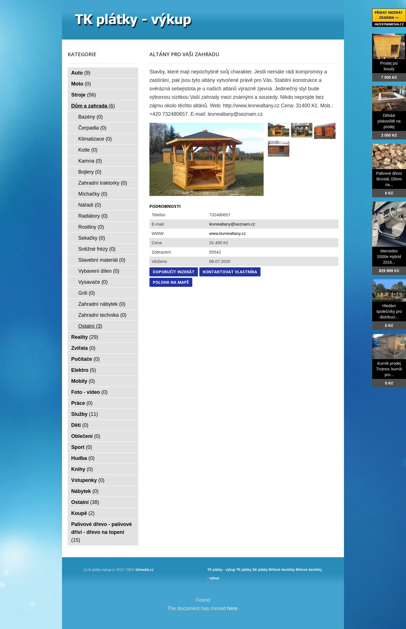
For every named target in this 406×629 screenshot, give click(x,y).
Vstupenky (88, 480)
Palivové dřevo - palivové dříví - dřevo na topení (101, 532)
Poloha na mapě (171, 282)
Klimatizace (95, 139)
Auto (81, 73)
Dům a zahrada (93, 106)
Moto (81, 84)
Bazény (90, 117)
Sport (81, 447)
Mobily (83, 381)
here (232, 608)
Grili (86, 293)
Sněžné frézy (97, 249)
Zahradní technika (102, 315)
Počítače (85, 359)
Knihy (82, 469)
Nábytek (85, 491)
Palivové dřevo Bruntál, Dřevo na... (389, 179)
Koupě (83, 513)
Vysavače (93, 282)
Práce (82, 403)
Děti (80, 425)
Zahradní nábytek (101, 304)
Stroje (83, 95)
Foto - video (89, 392)
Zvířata (83, 348)
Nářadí (89, 205)
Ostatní (90, 326)
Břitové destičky (282, 570)
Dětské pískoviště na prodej (389, 121)
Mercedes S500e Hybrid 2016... (389, 257)
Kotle (88, 150)
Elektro (83, 370)
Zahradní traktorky (102, 183)
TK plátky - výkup (221, 570)
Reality (84, 337)
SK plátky (260, 570)
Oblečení (85, 436)
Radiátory (93, 216)
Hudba (83, 458)
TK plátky (243, 570)
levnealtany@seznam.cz (232, 224)
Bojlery (90, 172)
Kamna (90, 161)
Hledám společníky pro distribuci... (389, 311)
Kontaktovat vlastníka (230, 271)
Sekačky (91, 238)
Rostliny (91, 227)
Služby (84, 414)
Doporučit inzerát (174, 271)
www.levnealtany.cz (227, 233)
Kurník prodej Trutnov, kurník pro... (389, 369)
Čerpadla (92, 128)
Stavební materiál (101, 260)
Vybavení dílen (98, 271)
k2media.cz (145, 570)
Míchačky (92, 194)
